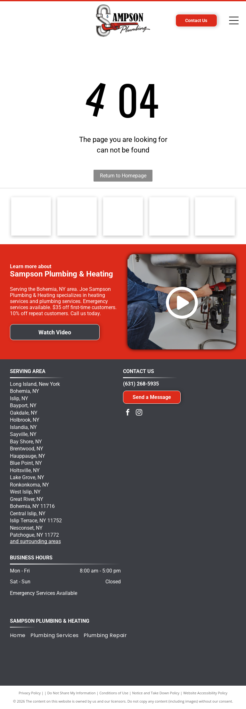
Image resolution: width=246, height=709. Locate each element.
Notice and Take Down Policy (156, 692)
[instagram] (139, 413)
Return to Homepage (123, 176)
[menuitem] (20, 635)
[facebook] (128, 413)
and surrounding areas (35, 541)
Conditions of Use (113, 692)
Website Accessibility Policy (205, 692)
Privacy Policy (30, 692)
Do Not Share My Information (71, 692)
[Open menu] (234, 20)
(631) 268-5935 (141, 384)
